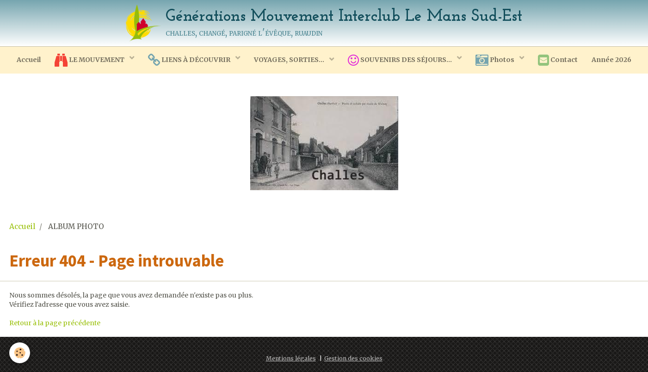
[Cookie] (19, 352)
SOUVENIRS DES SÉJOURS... (400, 60)
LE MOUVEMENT (90, 60)
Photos (495, 60)
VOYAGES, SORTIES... (290, 60)
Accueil (29, 60)
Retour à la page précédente (54, 323)
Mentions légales (291, 358)
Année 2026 (611, 60)
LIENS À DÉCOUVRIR (190, 60)
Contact (558, 60)
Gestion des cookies (353, 358)
